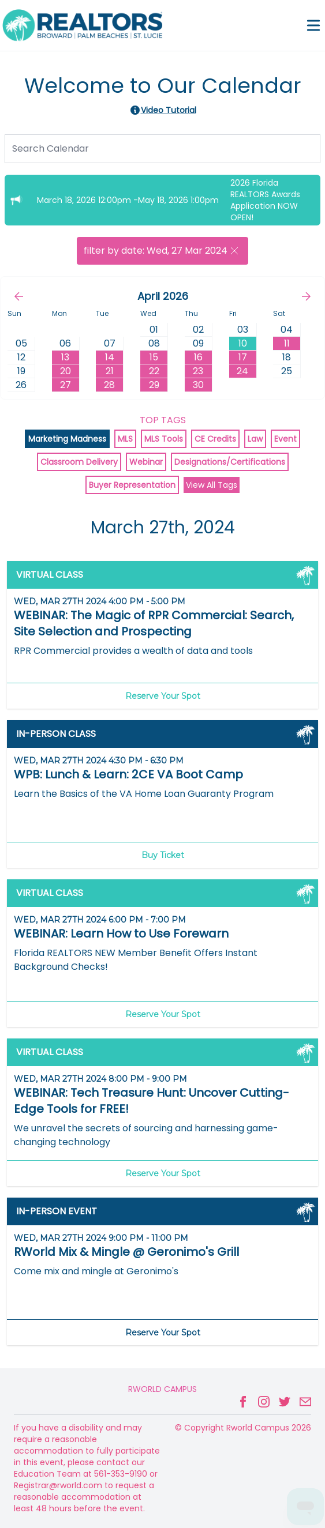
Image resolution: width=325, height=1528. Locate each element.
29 (154, 385)
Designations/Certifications (229, 462)
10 (242, 343)
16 (198, 357)
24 (242, 371)
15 (154, 357)
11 (287, 343)
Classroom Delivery (79, 462)
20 (65, 371)
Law (255, 439)
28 (109, 385)
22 (154, 371)
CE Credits (215, 439)
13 (65, 357)
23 (198, 371)
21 (110, 371)
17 (242, 357)
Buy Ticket (162, 855)
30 (198, 385)
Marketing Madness (67, 439)
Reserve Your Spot (162, 696)
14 (109, 357)
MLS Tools (163, 439)
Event (285, 439)
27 (65, 385)
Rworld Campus (162, 1389)
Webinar (146, 462)
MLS (125, 439)
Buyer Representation (132, 485)
